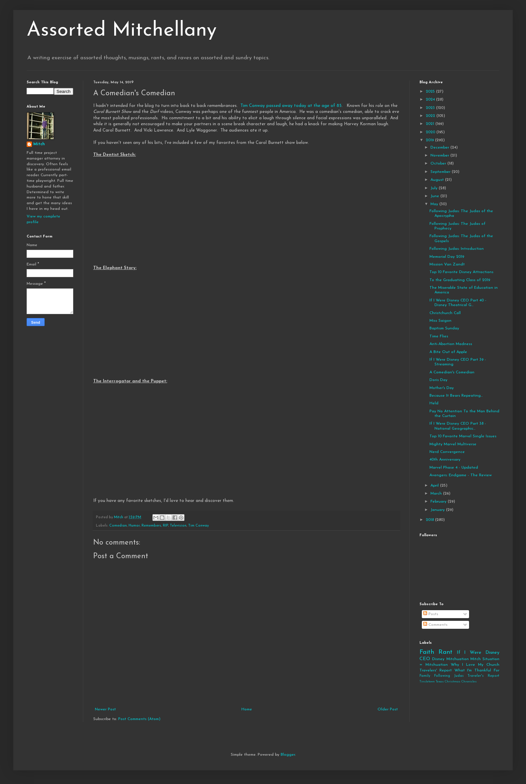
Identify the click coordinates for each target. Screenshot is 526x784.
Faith (426, 652)
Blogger (288, 755)
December (440, 148)
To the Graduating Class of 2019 (459, 280)
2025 (431, 92)
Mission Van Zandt (447, 264)
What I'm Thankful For (476, 670)
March (436, 494)
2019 (430, 140)
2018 (430, 520)
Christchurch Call (445, 313)
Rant (445, 652)
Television (178, 526)
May (434, 204)
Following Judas (449, 676)
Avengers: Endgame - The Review (460, 475)
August (437, 180)
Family (424, 676)
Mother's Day (441, 388)
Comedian (118, 526)
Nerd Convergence (447, 452)
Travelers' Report (435, 670)
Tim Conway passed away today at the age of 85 (291, 106)
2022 (431, 116)
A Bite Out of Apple (448, 352)
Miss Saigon (440, 321)
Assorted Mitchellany (122, 31)
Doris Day (438, 380)
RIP (165, 526)
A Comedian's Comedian (451, 372)
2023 (431, 108)
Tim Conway (198, 526)
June (435, 196)
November (440, 156)
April (435, 486)
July (434, 188)
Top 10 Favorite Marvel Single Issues (462, 436)
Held (433, 403)
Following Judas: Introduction (456, 249)
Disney (438, 659)
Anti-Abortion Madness (450, 344)
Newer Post (105, 709)
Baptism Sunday (444, 328)
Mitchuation (457, 659)
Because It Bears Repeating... (456, 396)
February (439, 502)
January (438, 510)
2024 (431, 100)
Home (246, 709)
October (438, 164)
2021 (430, 124)
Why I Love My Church (475, 665)
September (441, 172)
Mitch (39, 144)
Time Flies (438, 336)
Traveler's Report (483, 676)
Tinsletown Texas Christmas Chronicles (448, 681)
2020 (431, 132)
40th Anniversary (444, 460)
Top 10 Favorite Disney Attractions (461, 272)
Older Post (388, 709)
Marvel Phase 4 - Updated (453, 468)
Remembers (151, 526)
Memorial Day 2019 (446, 257)
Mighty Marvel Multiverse (452, 444)
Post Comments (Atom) (139, 719)
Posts (430, 614)
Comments (435, 625)
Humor (134, 526)
